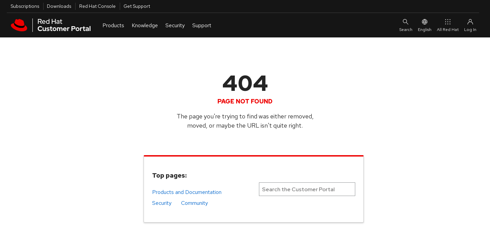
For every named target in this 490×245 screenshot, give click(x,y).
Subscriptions (25, 6)
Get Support (137, 6)
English (424, 25)
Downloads (59, 6)
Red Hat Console (97, 6)
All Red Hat (448, 25)
